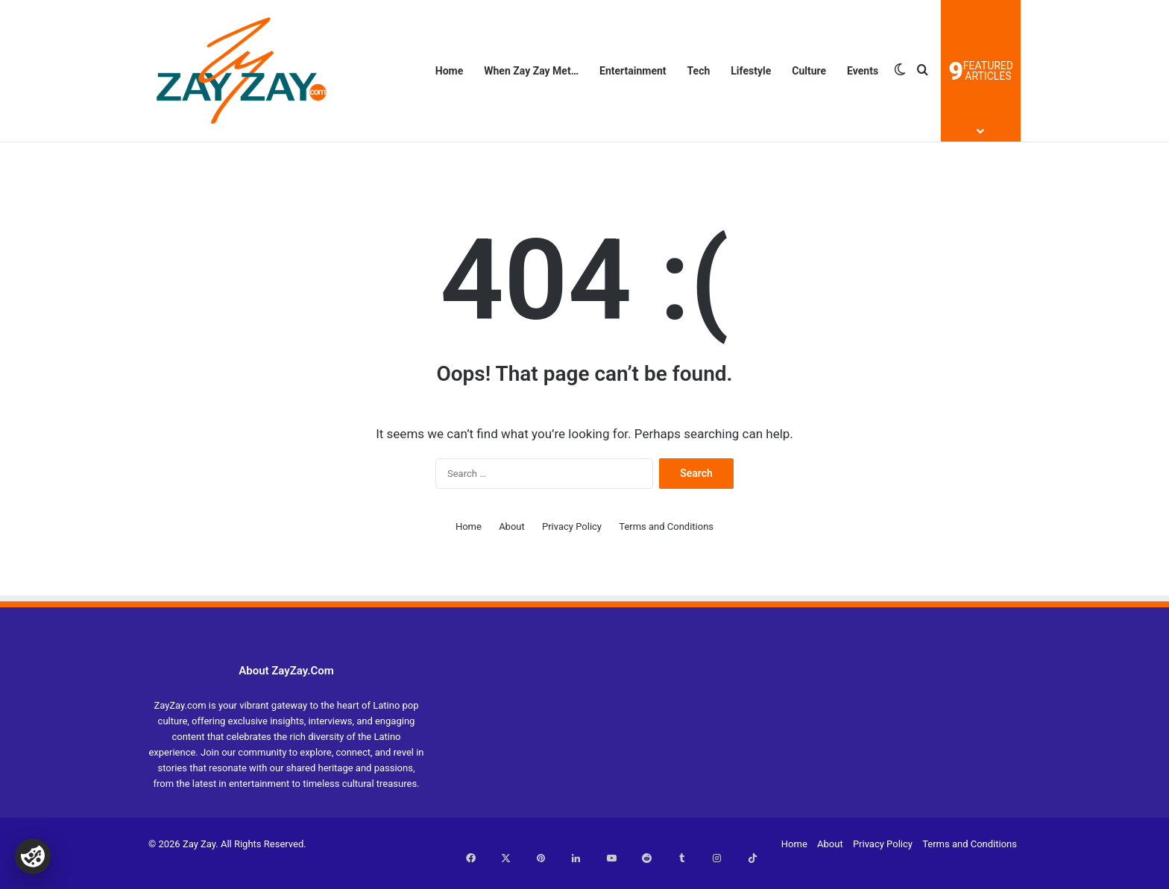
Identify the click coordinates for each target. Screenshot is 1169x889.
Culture (809, 71)
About (512, 526)
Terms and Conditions (666, 526)
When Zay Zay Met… (531, 71)
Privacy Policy (572, 526)
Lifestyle (751, 71)
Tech (698, 71)
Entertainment (633, 71)
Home (449, 71)
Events (862, 71)
